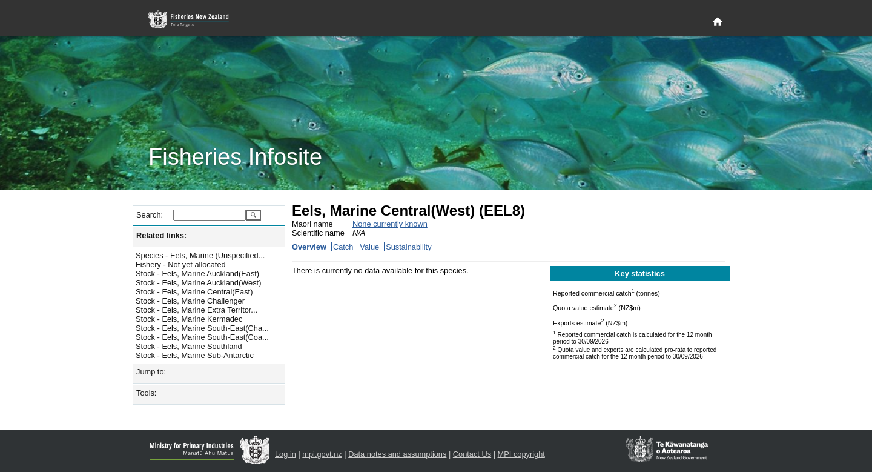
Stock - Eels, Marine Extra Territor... (196, 309)
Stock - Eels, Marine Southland (189, 346)
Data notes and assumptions (397, 454)
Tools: (146, 392)
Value (369, 246)
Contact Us (472, 454)
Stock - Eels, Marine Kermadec (189, 319)
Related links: (161, 235)
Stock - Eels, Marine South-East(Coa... (202, 337)
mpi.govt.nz (322, 454)
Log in (285, 454)
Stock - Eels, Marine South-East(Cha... (202, 328)
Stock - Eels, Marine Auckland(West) (198, 282)
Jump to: (151, 371)
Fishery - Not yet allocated (181, 264)
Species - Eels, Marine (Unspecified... (200, 255)
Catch (343, 246)
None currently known (390, 223)
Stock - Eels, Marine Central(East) (194, 291)
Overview (309, 246)
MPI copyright (521, 454)
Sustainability (408, 246)
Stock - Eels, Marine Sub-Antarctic (195, 355)
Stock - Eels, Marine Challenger (190, 300)
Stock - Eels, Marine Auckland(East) (197, 273)
